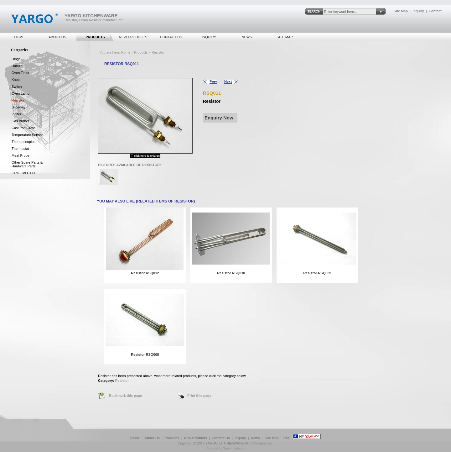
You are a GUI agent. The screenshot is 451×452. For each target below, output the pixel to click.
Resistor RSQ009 (317, 273)
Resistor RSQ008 (145, 354)
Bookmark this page (125, 395)
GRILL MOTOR (23, 173)
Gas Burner (20, 121)
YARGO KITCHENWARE (224, 443)
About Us (57, 37)
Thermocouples (23, 142)
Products (95, 37)
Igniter (16, 114)
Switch (17, 86)
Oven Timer (20, 73)
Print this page (199, 395)
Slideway (18, 107)
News (247, 37)
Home (19, 37)
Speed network (234, 448)
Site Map (401, 11)
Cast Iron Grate (23, 128)
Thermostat (20, 148)
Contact (435, 11)
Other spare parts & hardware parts (27, 164)
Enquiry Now (219, 117)
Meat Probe (20, 155)
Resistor (122, 380)
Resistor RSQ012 (145, 273)
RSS (287, 438)
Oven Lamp (20, 93)
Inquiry (418, 11)
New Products (133, 37)
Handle (17, 66)
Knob (16, 79)
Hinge (16, 59)
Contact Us (171, 37)
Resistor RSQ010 (231, 273)
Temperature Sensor (27, 135)
